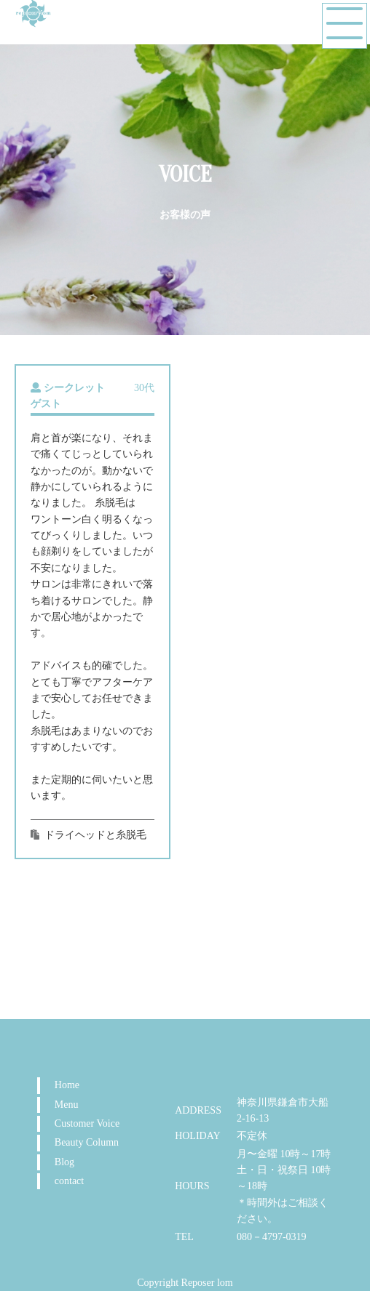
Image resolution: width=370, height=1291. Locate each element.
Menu (67, 1104)
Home (67, 1084)
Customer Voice (87, 1123)
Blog (64, 1162)
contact (69, 1180)
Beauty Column (87, 1142)
